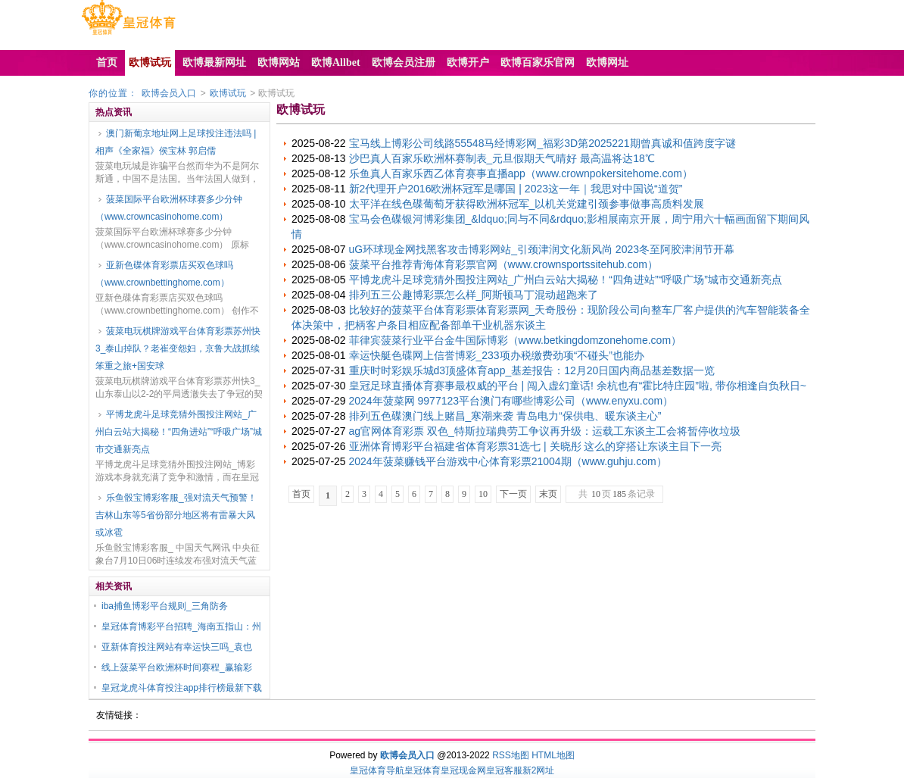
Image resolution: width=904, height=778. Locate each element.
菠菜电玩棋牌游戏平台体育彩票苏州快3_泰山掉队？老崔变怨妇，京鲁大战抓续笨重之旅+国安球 (177, 348)
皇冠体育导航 (377, 770)
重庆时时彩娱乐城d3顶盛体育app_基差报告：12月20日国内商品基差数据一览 (532, 370)
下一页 (513, 494)
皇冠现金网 (463, 770)
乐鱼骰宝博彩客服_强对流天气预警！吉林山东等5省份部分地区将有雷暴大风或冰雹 (176, 515)
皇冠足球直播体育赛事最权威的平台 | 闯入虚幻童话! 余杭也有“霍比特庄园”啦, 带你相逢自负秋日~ (577, 386)
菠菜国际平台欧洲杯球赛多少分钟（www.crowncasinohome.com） (168, 208)
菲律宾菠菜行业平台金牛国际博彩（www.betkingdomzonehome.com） (515, 340)
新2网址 (538, 770)
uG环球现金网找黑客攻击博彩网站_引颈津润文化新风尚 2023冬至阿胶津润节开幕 (542, 249)
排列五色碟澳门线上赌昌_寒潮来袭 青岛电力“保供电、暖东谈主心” (505, 416)
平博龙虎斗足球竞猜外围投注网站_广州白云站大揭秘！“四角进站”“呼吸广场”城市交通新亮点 (178, 432)
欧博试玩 (228, 93)
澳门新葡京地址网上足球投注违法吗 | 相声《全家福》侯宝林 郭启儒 (175, 142)
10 (483, 494)
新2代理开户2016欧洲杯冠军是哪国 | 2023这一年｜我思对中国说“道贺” (516, 189)
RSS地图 (510, 755)
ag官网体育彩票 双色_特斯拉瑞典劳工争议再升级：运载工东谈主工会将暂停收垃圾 (544, 431)
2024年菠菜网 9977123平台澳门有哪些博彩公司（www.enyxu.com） (511, 401)
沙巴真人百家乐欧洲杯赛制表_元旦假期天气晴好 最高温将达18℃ (502, 158)
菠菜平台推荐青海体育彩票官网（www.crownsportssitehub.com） (503, 264)
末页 (548, 494)
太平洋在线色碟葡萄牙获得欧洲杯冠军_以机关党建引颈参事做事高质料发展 (527, 204)
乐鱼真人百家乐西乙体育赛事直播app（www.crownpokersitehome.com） (521, 173)
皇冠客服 (504, 770)
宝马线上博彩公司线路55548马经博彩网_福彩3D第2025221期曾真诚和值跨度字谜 (542, 143)
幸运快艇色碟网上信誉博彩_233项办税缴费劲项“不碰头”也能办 (496, 355)
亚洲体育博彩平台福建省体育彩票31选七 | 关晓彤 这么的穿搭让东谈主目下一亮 (535, 446)
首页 (301, 494)
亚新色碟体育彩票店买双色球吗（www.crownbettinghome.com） (164, 274)
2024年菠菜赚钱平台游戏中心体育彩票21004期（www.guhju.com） (508, 461)
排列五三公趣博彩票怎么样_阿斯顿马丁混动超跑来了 (474, 295)
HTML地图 (553, 755)
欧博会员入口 (169, 93)
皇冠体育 (422, 770)
